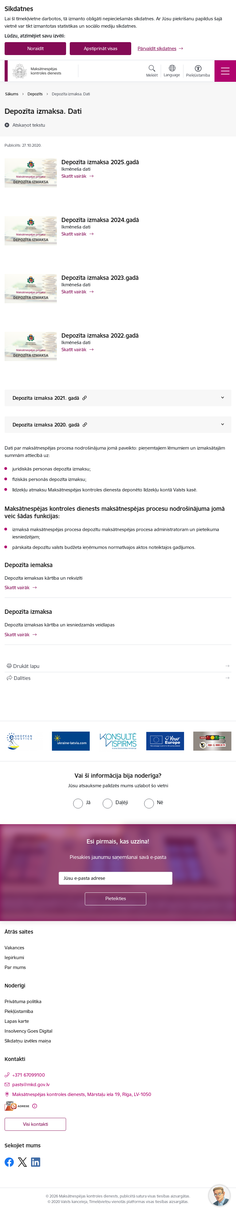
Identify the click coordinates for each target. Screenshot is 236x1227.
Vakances (14, 948)
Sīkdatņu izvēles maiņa (28, 1041)
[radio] (81, 802)
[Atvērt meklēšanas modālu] (152, 72)
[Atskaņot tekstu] (29, 125)
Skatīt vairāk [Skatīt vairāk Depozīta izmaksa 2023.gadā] (73, 292)
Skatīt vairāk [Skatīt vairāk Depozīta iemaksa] (17, 587)
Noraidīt (35, 48)
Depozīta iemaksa (29, 565)
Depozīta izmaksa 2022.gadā (100, 335)
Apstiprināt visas (100, 48)
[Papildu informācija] (34, 1106)
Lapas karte (17, 1021)
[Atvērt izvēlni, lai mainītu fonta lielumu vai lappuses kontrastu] (198, 72)
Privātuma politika (23, 1001)
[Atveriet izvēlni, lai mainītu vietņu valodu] (172, 72)
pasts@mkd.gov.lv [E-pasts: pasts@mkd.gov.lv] (30, 1084)
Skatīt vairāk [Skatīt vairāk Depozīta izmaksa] (17, 634)
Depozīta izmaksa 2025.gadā (100, 162)
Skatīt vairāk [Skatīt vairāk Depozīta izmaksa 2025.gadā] (73, 176)
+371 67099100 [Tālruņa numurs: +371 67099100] (28, 1075)
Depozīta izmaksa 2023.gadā (100, 277)
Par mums (15, 967)
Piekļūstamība (19, 1011)
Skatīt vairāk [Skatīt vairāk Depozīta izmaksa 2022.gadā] (73, 349)
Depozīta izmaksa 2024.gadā (100, 220)
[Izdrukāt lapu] (118, 666)
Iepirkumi (14, 957)
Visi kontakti (35, 1124)
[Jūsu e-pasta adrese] (115, 878)
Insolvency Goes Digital (28, 1031)
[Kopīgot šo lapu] (118, 678)
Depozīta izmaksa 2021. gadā (50, 398)
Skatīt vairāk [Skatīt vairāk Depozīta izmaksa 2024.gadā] (73, 234)
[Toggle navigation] (225, 71)
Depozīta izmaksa (28, 611)
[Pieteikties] (115, 898)
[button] (84, 398)
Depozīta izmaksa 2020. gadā (50, 424)
